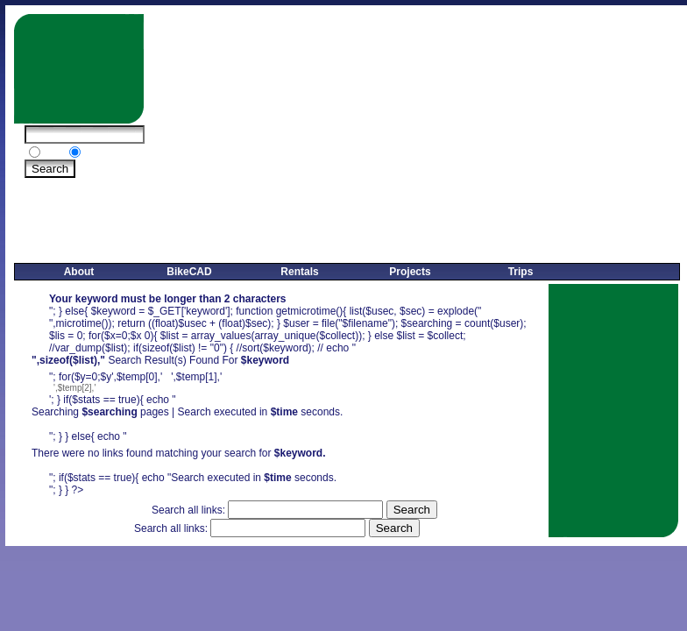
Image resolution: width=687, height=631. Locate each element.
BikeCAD (188, 272)
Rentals (299, 272)
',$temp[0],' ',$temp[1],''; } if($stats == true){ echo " (294, 445)
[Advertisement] (390, 136)
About (79, 272)
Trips (521, 272)
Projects (409, 272)
